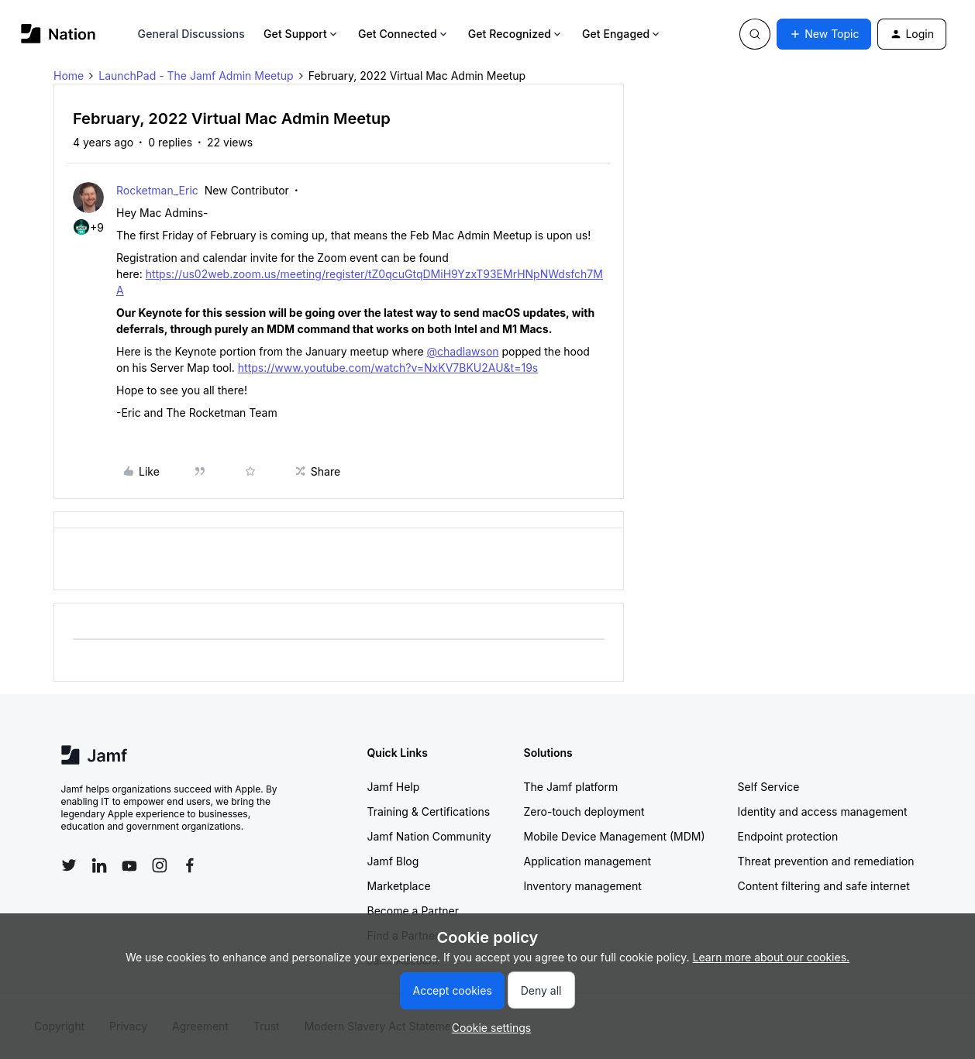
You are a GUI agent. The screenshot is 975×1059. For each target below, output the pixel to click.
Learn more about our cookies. (771, 957)
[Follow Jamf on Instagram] (159, 865)
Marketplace (399, 885)
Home (68, 75)
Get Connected (404, 33)
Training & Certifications (429, 811)
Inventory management (583, 885)
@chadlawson (463, 351)
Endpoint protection (788, 836)
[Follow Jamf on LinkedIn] (99, 865)
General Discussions (191, 33)
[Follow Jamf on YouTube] (129, 865)
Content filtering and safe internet (824, 885)
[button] (824, 34)
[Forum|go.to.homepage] (58, 33)
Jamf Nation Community (429, 836)
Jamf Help (393, 786)
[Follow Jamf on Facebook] (190, 865)
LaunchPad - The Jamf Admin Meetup (195, 75)
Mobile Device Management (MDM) (614, 836)
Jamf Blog (393, 861)
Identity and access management (823, 811)
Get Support (301, 33)
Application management (587, 861)
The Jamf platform (571, 786)
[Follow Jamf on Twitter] (69, 865)
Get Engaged (622, 33)
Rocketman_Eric (157, 190)
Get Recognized (515, 33)
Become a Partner (413, 910)
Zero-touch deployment (584, 811)
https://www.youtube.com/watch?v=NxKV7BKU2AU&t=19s (388, 367)
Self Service (769, 786)
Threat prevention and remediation (826, 861)
